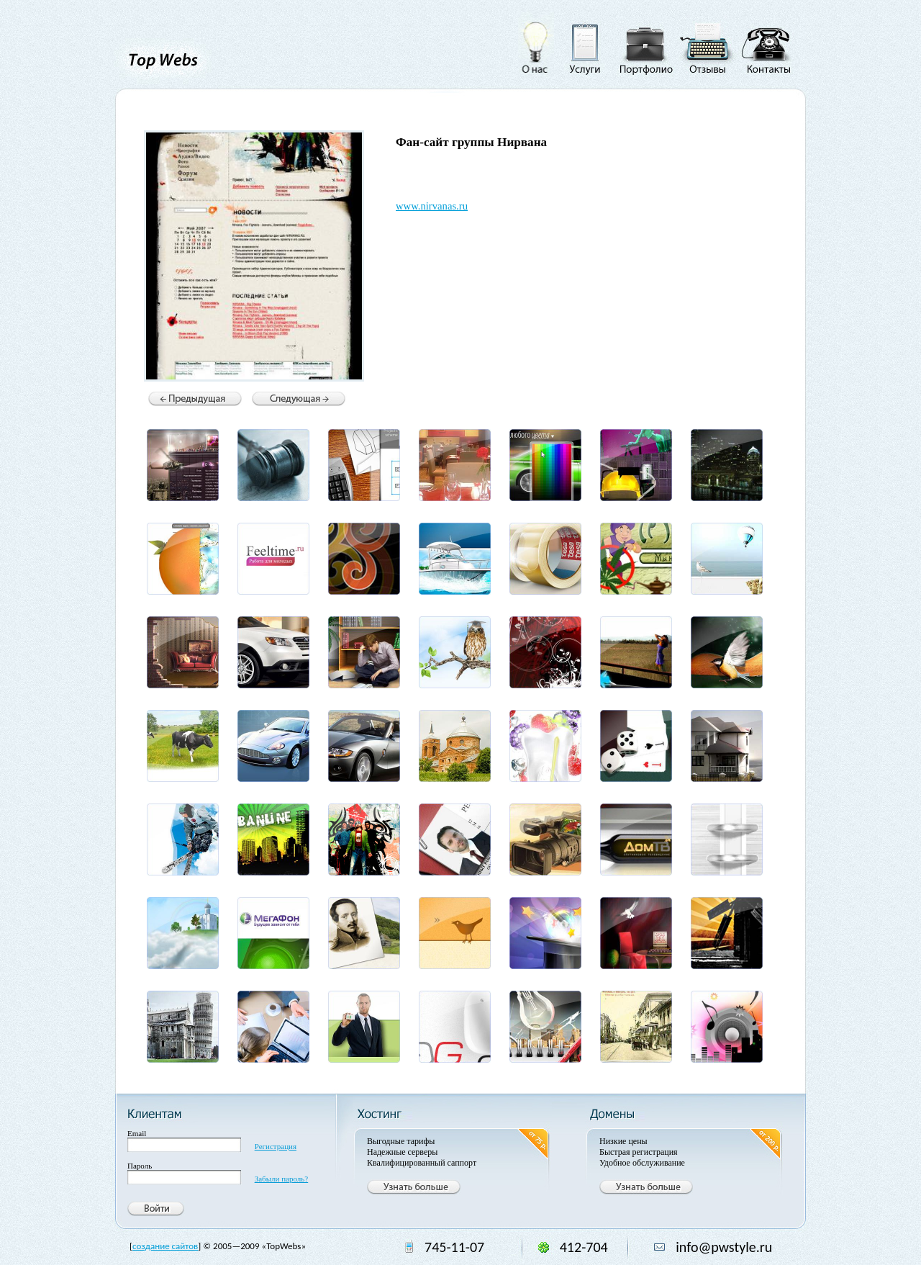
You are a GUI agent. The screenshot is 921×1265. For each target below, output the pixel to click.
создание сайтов (165, 1246)
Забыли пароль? (282, 1178)
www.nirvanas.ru (432, 206)
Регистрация (275, 1146)
